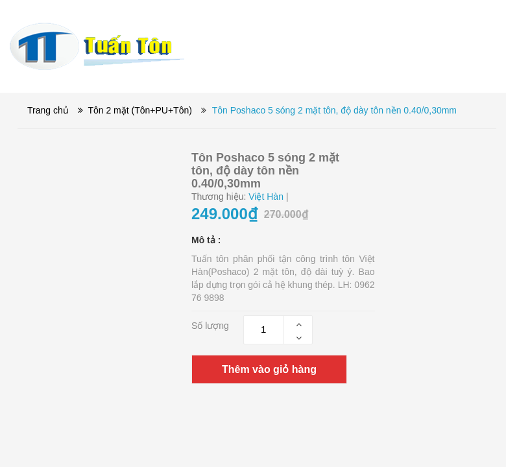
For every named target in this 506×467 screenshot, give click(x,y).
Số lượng (210, 325)
